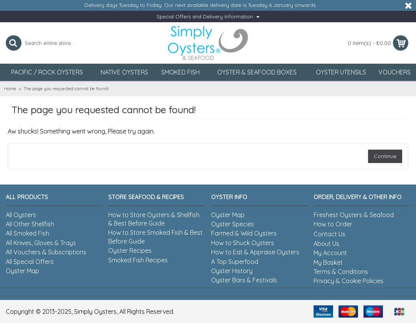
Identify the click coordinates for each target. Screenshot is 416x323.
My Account (330, 253)
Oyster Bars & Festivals (244, 280)
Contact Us (329, 234)
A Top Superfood (234, 261)
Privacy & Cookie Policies (348, 281)
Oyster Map (22, 271)
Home (10, 88)
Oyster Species (232, 224)
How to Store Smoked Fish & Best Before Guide (155, 237)
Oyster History (232, 271)
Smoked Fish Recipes (138, 260)
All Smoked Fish (27, 233)
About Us (326, 243)
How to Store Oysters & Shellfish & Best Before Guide (154, 219)
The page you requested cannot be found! (66, 88)
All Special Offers (30, 261)
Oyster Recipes (130, 250)
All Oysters (21, 215)
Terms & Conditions (341, 271)
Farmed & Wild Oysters (244, 233)
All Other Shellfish (30, 224)
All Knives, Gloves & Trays (41, 243)
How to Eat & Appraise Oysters (255, 252)
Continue (385, 156)
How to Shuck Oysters (242, 243)
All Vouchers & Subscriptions (46, 252)
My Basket (328, 262)
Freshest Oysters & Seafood (354, 215)
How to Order (333, 224)
